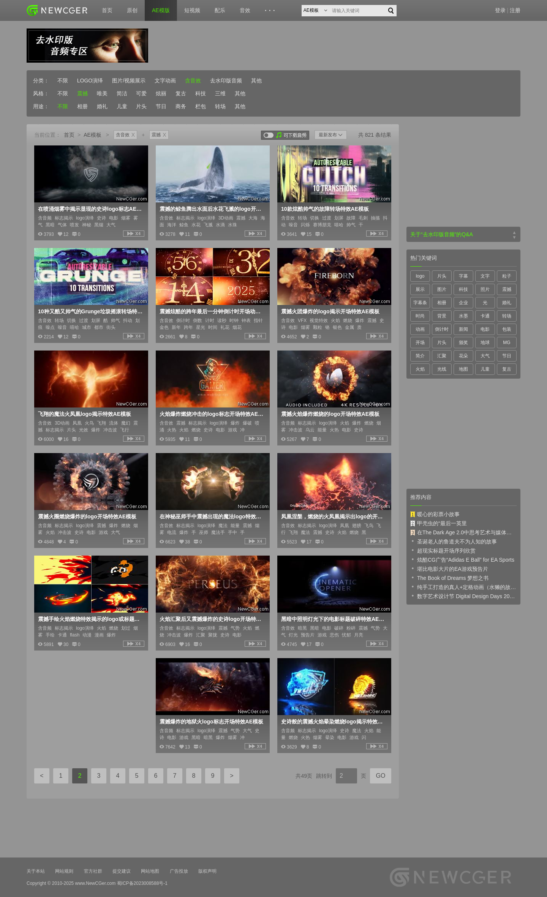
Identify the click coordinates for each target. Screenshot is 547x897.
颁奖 (463, 342)
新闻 (463, 329)
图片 (441, 289)
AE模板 (92, 135)
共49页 (304, 776)
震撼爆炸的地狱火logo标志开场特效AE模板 (211, 722)
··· (271, 10)
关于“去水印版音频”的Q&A (441, 234)
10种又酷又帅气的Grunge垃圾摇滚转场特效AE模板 (90, 311)
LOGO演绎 (90, 80)
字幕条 (420, 302)
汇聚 (441, 355)
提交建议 (121, 871)
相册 (82, 106)
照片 (485, 289)
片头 (141, 106)
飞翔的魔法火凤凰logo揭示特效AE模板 (84, 414)
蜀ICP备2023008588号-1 (142, 883)
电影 (485, 329)
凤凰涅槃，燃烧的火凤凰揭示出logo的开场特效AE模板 (333, 516)
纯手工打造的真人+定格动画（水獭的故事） (463, 586)
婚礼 (102, 106)
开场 (420, 342)
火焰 (420, 369)
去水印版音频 (226, 80)
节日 (161, 106)
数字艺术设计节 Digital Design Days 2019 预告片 (463, 595)
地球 (485, 342)
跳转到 (324, 776)
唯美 (102, 93)
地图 (463, 369)
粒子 (506, 276)
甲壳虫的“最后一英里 (438, 523)
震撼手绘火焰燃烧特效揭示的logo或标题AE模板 (90, 619)
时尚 (420, 316)
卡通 (485, 316)
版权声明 (207, 871)
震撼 (82, 93)
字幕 (463, 276)
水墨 (463, 316)
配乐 (220, 10)
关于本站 (36, 871)
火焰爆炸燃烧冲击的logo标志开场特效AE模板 (212, 414)
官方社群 (93, 871)
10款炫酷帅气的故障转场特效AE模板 (325, 209)
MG (506, 342)
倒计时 (442, 329)
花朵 (463, 355)
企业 (463, 302)
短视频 (192, 10)
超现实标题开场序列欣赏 (443, 550)
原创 (132, 10)
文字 (485, 276)
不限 (62, 80)
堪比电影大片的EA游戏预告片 (449, 568)
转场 (220, 106)
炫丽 (161, 93)
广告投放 (179, 871)
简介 (420, 355)
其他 (256, 80)
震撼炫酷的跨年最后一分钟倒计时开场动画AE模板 (212, 311)
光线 (441, 369)
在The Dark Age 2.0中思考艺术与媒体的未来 (463, 532)
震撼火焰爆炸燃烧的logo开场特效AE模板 (330, 414)
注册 (515, 10)
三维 (220, 93)
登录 (500, 10)
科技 (200, 93)
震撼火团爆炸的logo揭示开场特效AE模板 (330, 311)
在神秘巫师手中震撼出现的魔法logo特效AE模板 (212, 516)
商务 (180, 106)
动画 (420, 329)
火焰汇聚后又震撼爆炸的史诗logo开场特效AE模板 (212, 619)
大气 (485, 355)
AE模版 (161, 10)
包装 (506, 329)
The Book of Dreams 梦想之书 (449, 577)
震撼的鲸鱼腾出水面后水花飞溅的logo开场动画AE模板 (212, 209)
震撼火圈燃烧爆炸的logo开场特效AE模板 (87, 516)
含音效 (193, 80)
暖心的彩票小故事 (435, 514)
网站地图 (150, 871)
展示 (420, 289)
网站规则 (64, 871)
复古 (180, 93)
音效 (245, 10)
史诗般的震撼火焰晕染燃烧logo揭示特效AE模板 (333, 722)
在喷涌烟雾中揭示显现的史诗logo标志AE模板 (90, 209)
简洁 (122, 93)
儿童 (122, 106)
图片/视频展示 (128, 80)
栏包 (200, 106)
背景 (441, 316)
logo (420, 276)
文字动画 (165, 80)
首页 (107, 10)
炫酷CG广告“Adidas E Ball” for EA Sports (462, 559)
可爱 (141, 93)
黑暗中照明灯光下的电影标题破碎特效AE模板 (333, 619)
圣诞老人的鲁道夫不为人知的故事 (453, 541)
